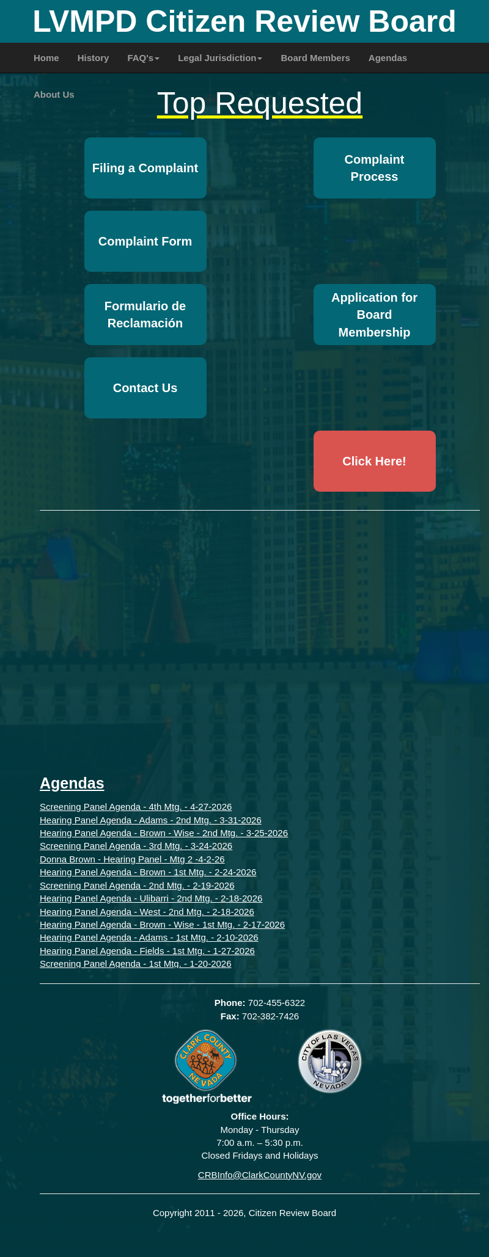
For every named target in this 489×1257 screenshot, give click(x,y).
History (93, 58)
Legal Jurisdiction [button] (220, 58)
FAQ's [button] (143, 58)
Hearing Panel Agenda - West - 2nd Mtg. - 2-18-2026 (147, 911)
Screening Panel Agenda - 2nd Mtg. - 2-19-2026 (137, 885)
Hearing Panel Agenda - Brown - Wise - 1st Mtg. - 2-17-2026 (162, 924)
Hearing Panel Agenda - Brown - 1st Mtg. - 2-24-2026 (148, 872)
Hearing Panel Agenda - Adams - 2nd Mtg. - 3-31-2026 (151, 820)
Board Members (315, 58)
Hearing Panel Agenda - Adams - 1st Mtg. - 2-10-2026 (149, 937)
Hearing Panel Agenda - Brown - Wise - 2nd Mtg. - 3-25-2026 (164, 833)
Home (46, 58)
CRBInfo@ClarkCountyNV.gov (260, 1175)
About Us (54, 94)
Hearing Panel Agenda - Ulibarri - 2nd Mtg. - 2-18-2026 (151, 898)
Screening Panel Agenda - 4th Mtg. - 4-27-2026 (136, 806)
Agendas (388, 58)
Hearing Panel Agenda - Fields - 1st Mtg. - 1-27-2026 (147, 950)
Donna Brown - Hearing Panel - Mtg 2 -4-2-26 (132, 859)
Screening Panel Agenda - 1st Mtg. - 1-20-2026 (136, 963)
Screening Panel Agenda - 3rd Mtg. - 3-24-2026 (136, 845)
